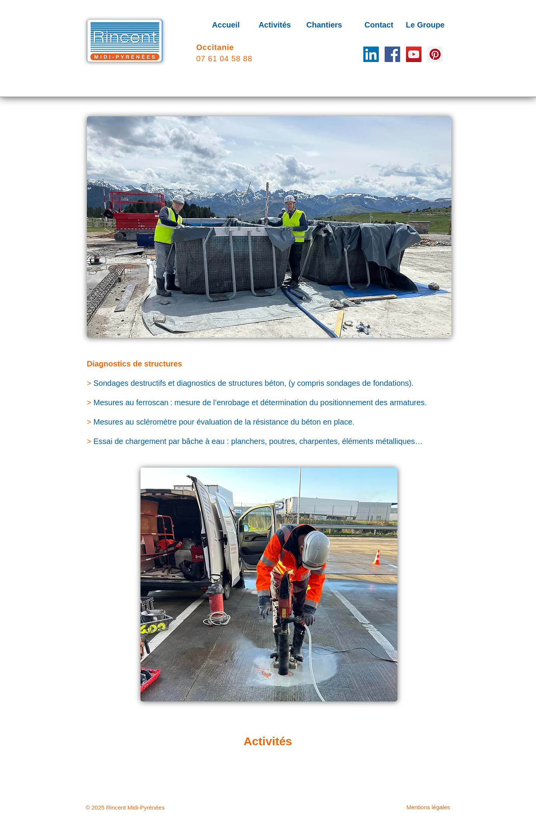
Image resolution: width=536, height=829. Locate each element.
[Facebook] (392, 54)
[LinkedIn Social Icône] (371, 54)
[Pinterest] (435, 54)
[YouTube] (414, 54)
